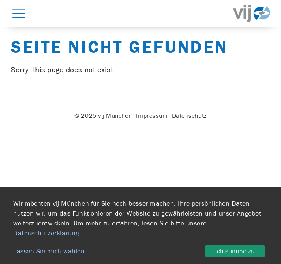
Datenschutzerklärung (46, 233)
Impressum (152, 115)
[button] (18, 13)
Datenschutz (189, 115)
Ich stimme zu (235, 251)
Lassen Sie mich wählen (49, 251)
